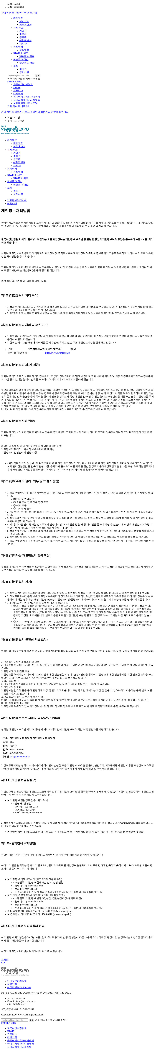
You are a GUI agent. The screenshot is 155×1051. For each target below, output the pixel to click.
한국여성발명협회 (23, 84)
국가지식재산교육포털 (25, 103)
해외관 (23, 43)
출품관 (23, 34)
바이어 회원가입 (28, 12)
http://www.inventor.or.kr (57, 352)
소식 (15, 66)
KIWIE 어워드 (20, 53)
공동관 (23, 37)
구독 (38, 75)
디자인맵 (18, 93)
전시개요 (18, 18)
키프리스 (18, 90)
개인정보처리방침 (17, 200)
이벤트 (23, 69)
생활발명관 (25, 40)
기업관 (23, 31)
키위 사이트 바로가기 (18, 106)
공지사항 (24, 72)
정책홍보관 (25, 24)
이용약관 (12, 203)
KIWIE (16, 87)
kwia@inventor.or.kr (20, 756)
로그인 (28, 112)
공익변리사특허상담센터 (26, 96)
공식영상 (18, 47)
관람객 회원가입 (10, 12)
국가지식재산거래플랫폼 (26, 100)
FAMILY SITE (14, 81)
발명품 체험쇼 (20, 59)
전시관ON (18, 27)
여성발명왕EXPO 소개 (19, 987)
